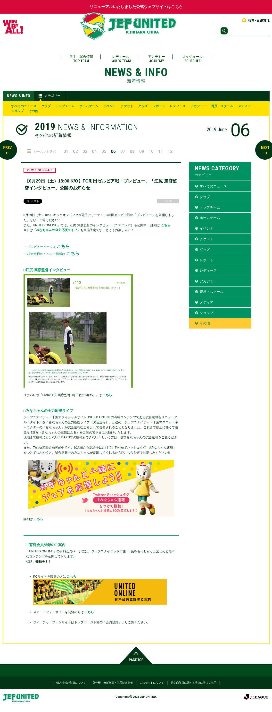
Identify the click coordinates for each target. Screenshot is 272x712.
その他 (33, 111)
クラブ (46, 106)
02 (75, 151)
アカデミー (156, 59)
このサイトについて (152, 682)
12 (170, 151)
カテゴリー (48, 95)
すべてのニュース (23, 106)
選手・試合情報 (81, 59)
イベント (109, 106)
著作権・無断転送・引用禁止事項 (113, 682)
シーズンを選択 (41, 151)
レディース (120, 59)
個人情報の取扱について (71, 682)
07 (122, 151)
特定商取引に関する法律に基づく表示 (193, 682)
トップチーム (65, 106)
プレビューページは (48, 247)
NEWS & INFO (18, 95)
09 (141, 151)
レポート (158, 106)
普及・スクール (222, 106)
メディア (244, 106)
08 (132, 151)
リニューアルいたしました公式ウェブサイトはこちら (136, 7)
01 (66, 151)
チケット (127, 106)
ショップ (17, 111)
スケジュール (192, 59)
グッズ (143, 106)
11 (160, 151)
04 (94, 151)
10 (151, 151)
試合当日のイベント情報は (53, 254)
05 (103, 151)
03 (84, 151)
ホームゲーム (88, 106)
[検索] (244, 31)
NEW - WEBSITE (255, 20)
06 (113, 151)
